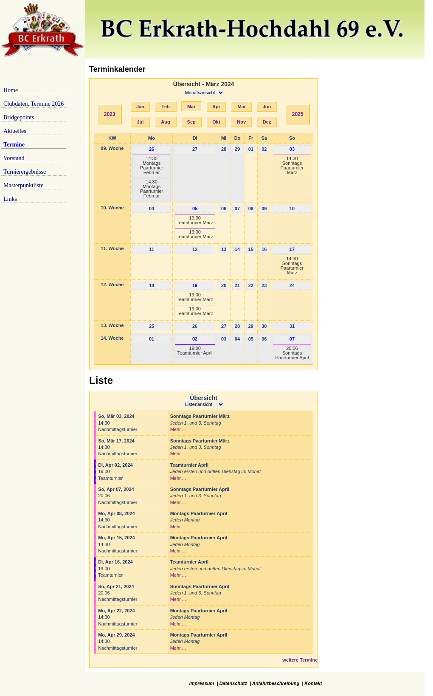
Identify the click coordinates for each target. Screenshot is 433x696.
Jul (140, 121)
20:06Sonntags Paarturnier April (292, 353)
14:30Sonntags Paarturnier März (292, 165)
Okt (216, 121)
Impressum (201, 683)
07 (292, 338)
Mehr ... (178, 429)
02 (194, 338)
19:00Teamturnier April (195, 350)
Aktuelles (14, 131)
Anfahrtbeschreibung (275, 683)
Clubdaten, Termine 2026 (33, 104)
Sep (191, 121)
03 (292, 149)
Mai (241, 106)
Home (10, 90)
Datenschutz (233, 683)
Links (10, 199)
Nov (241, 121)
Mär (191, 106)
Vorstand (14, 158)
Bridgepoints (18, 117)
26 (151, 149)
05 (194, 208)
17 (292, 249)
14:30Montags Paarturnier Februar (151, 165)
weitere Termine (300, 659)
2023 (109, 114)
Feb (165, 106)
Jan (140, 106)
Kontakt (313, 683)
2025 (298, 114)
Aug (165, 121)
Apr (216, 106)
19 (194, 285)
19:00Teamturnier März (195, 220)
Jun (267, 106)
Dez (267, 121)
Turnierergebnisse (24, 172)
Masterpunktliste (23, 185)
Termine (14, 144)
